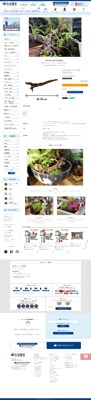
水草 (6, 11)
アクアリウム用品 (9, 98)
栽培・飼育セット (9, 79)
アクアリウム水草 (14, 11)
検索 (39, 8)
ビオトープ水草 (8, 42)
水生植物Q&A (37, 369)
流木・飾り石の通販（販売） (17, 14)
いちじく (6, 124)
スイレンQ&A (37, 372)
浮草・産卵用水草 (9, 49)
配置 (11, 146)
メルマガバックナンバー (71, 360)
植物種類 (11, 153)
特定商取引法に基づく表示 (71, 365)
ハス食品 (6, 117)
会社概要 (36, 354)
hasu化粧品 (7, 121)
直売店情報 (36, 356)
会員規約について (69, 364)
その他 (11, 159)
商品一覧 (51, 354)
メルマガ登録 (68, 358)
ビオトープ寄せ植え (10, 52)
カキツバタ (7, 62)
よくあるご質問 (37, 366)
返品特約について (66, 89)
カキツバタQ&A (38, 374)
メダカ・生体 (8, 91)
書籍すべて (7, 110)
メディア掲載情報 (8, 230)
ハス (22, 11)
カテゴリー (11, 140)
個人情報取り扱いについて (71, 367)
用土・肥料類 (8, 85)
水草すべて (7, 39)
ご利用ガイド (37, 364)
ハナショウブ (8, 69)
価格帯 (11, 166)
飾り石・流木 (8, 88)
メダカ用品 (7, 95)
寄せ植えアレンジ (8, 216)
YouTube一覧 (68, 356)
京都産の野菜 (8, 128)
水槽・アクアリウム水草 (10, 45)
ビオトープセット (8, 214)
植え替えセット (8, 220)
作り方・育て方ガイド (10, 224)
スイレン (28, 11)
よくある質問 (7, 226)
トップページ (6, 14)
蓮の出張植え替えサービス (40, 357)
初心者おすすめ (35, 11)
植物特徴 (11, 150)
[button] (23, 240)
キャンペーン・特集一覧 (71, 354)
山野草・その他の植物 (10, 106)
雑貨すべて (7, 113)
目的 (11, 143)
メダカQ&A (37, 376)
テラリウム (7, 82)
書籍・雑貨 (52, 381)
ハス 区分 (11, 156)
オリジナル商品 (53, 380)
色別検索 (11, 162)
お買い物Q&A (37, 368)
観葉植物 (6, 75)
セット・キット (53, 378)
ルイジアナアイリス (10, 65)
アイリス (52, 367)
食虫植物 (6, 72)
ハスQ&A (36, 371)
